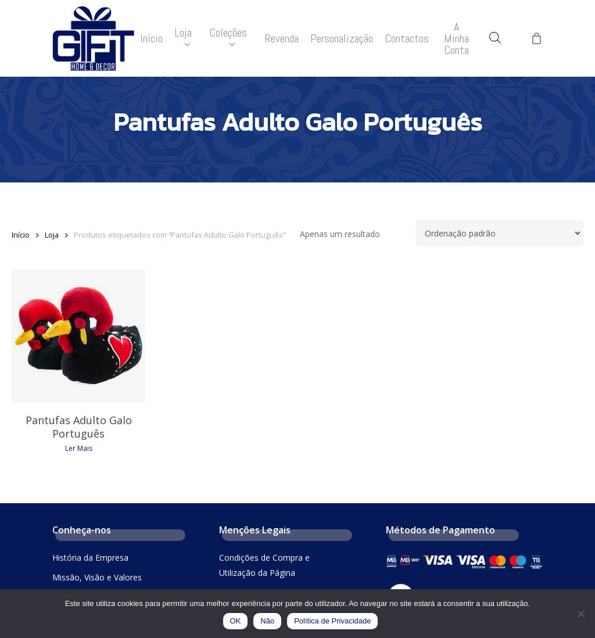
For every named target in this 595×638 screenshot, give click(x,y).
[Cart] (536, 38)
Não (267, 621)
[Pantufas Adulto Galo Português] (78, 336)
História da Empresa (90, 557)
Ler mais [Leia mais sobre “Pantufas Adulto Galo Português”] (78, 448)
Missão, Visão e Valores (97, 577)
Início (21, 235)
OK (235, 621)
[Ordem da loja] (499, 233)
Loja (52, 235)
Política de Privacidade (332, 621)
